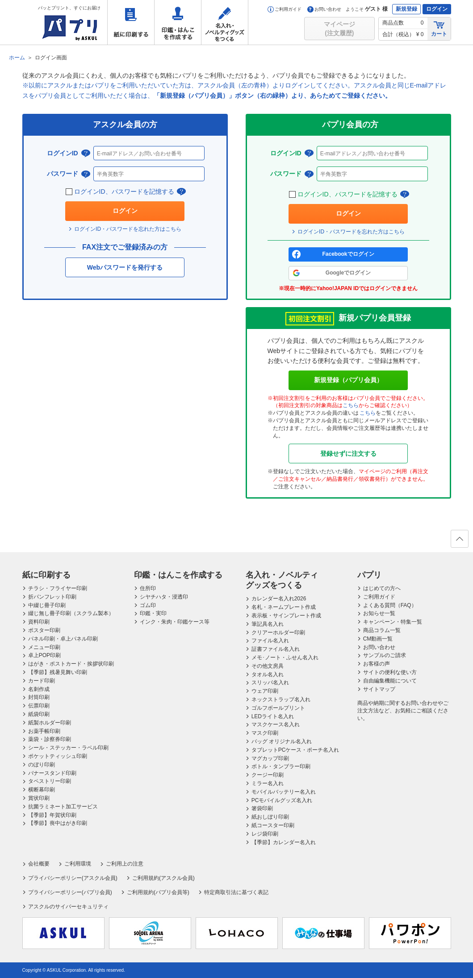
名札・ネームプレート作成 (283, 607)
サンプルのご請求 (384, 655)
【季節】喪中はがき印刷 (57, 823)
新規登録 (406, 9)
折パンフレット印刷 (52, 597)
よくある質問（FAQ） (390, 605)
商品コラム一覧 (382, 630)
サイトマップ (379, 689)
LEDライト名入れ (272, 716)
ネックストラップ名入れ (280, 699)
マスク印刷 (264, 733)
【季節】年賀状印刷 (52, 815)
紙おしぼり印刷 (270, 817)
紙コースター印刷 (272, 825)
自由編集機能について (390, 681)
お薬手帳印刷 (44, 731)
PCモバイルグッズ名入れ (282, 800)
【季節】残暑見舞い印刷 (57, 672)
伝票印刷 (39, 706)
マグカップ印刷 (270, 758)
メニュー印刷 (44, 647)
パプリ (369, 574)
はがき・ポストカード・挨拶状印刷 (71, 664)
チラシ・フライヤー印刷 (57, 588)
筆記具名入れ (267, 624)
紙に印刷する (131, 22)
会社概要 (39, 864)
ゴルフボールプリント (278, 708)
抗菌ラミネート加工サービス (63, 806)
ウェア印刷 (264, 691)
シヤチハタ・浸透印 (164, 597)
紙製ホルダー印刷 (49, 723)
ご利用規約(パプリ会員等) (158, 892)
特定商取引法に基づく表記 (236, 892)
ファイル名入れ (270, 640)
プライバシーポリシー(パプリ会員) (70, 892)
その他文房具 (267, 666)
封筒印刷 (39, 697)
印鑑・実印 (153, 613)
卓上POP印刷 (44, 655)
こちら (351, 405)
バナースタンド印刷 (52, 773)
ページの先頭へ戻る (459, 541)
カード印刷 (41, 681)
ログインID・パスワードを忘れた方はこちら (127, 229)
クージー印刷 (267, 775)
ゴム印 (148, 605)
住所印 (148, 588)
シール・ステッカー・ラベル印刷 (68, 748)
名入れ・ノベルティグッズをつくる (224, 22)
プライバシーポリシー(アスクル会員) (72, 878)
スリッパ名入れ (270, 682)
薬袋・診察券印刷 (49, 739)
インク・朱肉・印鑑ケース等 (174, 622)
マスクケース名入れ (275, 724)
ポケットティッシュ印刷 (57, 756)
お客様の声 (376, 664)
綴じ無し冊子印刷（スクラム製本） (71, 613)
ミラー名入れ (267, 783)
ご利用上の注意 (124, 864)
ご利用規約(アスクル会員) (163, 878)
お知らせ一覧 (379, 613)
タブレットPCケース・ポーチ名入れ (295, 750)
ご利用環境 (77, 864)
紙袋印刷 (39, 714)
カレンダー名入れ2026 (278, 598)
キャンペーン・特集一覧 (392, 622)
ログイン (437, 9)
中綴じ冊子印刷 (47, 605)
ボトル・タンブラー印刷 (280, 766)
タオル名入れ (267, 674)
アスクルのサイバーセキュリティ (68, 906)
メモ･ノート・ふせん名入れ (284, 657)
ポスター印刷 (44, 630)
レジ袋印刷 (264, 834)
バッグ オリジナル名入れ (281, 741)
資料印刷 (39, 622)
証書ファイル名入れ (275, 649)
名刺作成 (39, 689)
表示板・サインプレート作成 (286, 615)
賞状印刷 (39, 798)
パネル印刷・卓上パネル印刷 (63, 639)
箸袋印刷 (262, 808)
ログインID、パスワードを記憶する (125, 192)
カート (439, 28)
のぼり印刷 (41, 765)
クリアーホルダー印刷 (278, 632)
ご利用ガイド (284, 9)
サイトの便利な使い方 (390, 672)
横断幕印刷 (41, 790)
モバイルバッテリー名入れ (283, 792)
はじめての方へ (382, 588)
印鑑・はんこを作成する (178, 22)
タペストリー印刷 (49, 781)
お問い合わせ (324, 9)
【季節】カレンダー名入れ (283, 842)
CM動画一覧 (378, 639)
